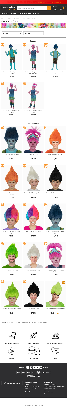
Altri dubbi (27, 392)
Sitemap (46, 394)
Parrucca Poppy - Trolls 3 (33, 154)
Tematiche (4, 13)
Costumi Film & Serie (19, 18)
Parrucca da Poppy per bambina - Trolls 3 (55, 271)
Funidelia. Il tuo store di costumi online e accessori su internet (8, 8)
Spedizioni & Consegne (31, 388)
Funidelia (3, 18)
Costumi (13, 13)
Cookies (46, 390)
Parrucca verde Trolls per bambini (12, 308)
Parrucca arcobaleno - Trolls (33, 231)
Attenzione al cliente (12, 383)
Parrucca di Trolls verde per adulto (55, 308)
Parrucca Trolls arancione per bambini (12, 194)
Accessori (22, 13)
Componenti (27, 33)
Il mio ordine (28, 384)
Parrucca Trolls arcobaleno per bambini (11, 232)
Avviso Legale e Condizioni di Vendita (54, 386)
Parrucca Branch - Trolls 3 (12, 154)
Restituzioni (28, 390)
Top (63, 13)
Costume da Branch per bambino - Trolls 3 (55, 73)
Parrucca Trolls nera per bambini (55, 193)
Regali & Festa (32, 13)
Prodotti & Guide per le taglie (32, 386)
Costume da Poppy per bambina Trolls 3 (33, 111)
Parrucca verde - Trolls (12, 270)
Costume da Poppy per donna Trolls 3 (12, 111)
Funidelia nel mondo (50, 384)
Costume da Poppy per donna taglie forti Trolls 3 (33, 73)
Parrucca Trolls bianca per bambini (33, 193)
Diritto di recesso (48, 392)
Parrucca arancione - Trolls (55, 154)
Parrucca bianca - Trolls (33, 270)
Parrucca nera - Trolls (33, 308)
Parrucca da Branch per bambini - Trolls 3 (55, 232)
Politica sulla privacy (49, 388)
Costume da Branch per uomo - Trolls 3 (11, 73)
